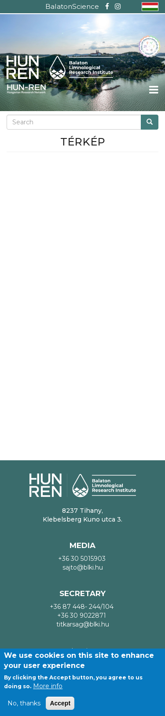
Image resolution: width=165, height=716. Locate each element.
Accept (60, 703)
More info (47, 686)
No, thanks (23, 703)
